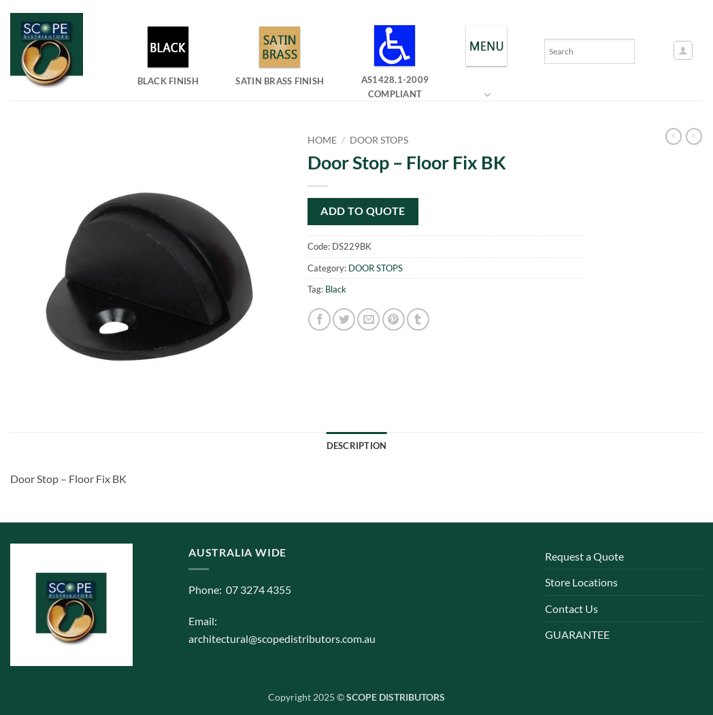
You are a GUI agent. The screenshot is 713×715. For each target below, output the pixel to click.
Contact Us (571, 608)
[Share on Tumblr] (418, 319)
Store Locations (581, 582)
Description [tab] (357, 445)
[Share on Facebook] (319, 319)
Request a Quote (584, 556)
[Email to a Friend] (368, 319)
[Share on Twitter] (344, 319)
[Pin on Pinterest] (393, 319)
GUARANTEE (577, 634)
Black (335, 289)
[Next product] (673, 136)
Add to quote (362, 211)
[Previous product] (694, 136)
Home (322, 140)
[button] (683, 50)
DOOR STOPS (379, 140)
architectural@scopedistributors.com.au (282, 638)
